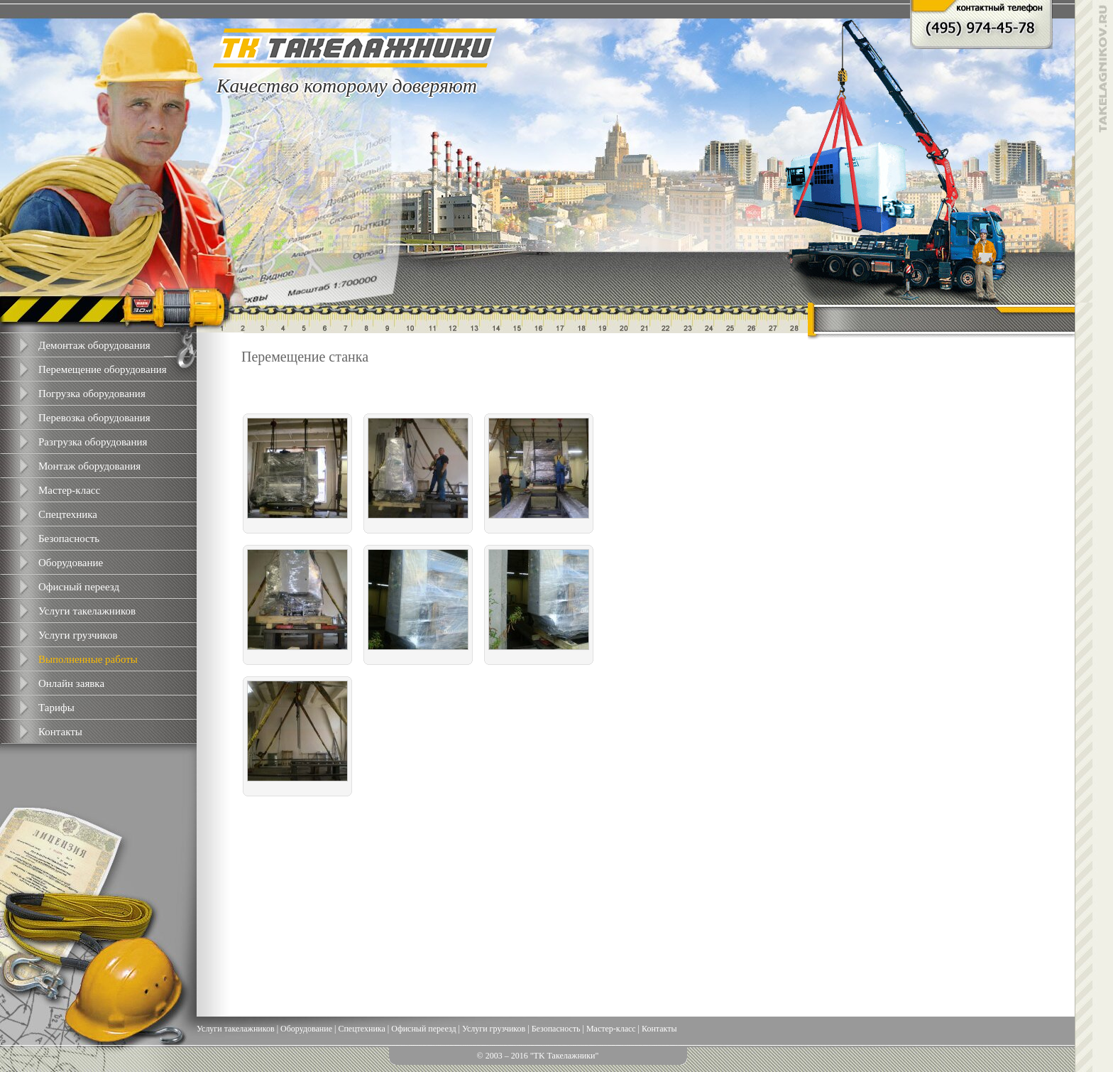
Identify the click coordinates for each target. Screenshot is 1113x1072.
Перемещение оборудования (102, 369)
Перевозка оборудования (94, 417)
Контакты (60, 731)
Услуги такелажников (87, 611)
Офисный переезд (78, 586)
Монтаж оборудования (89, 466)
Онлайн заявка (71, 683)
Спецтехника (67, 514)
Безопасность (68, 538)
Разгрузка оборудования (92, 442)
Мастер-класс (69, 490)
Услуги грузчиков (78, 635)
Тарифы (56, 707)
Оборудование (70, 562)
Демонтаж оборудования (94, 345)
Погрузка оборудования (92, 393)
